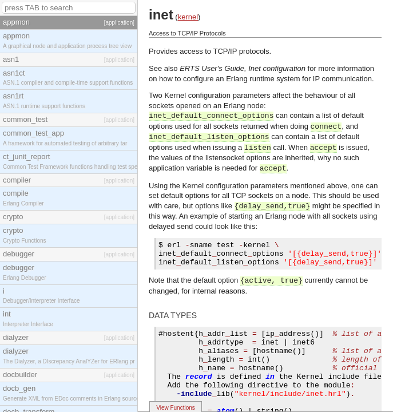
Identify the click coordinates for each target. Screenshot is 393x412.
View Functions (175, 408)
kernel (188, 17)
